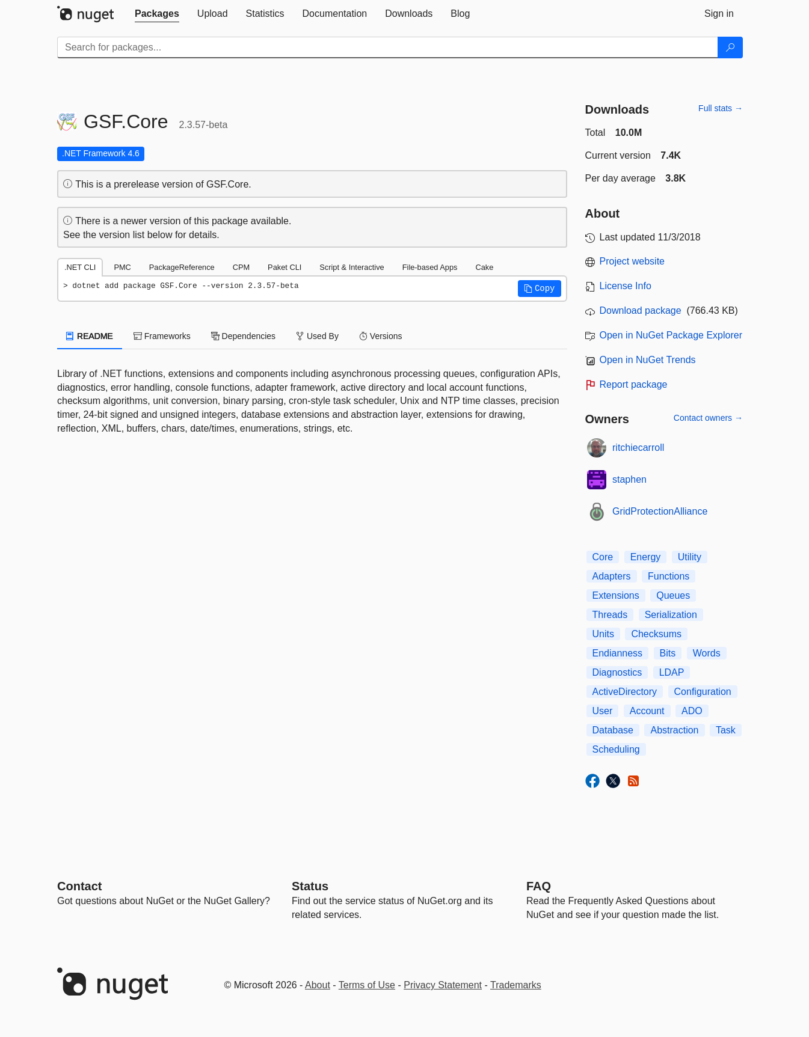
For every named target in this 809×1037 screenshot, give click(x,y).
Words (707, 653)
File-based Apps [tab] (430, 267)
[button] (539, 288)
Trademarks (515, 985)
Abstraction (674, 730)
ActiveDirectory (624, 692)
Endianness (617, 653)
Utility (689, 557)
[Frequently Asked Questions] (538, 886)
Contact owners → (708, 418)
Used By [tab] (317, 336)
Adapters (611, 576)
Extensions (615, 595)
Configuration (702, 692)
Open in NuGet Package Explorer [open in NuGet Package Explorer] (671, 335)
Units (603, 634)
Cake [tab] (484, 267)
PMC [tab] (122, 267)
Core (603, 557)
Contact (79, 886)
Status (310, 886)
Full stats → (720, 108)
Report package (634, 384)
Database (613, 730)
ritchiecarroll (638, 447)
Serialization (671, 615)
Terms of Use (367, 985)
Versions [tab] (380, 336)
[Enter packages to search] (387, 47)
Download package (640, 310)
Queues (673, 595)
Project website (632, 261)
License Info (625, 286)
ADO (692, 711)
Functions (668, 576)
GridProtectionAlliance (659, 511)
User (602, 711)
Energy (645, 557)
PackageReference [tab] (182, 267)
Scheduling (616, 749)
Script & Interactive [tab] (351, 267)
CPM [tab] (241, 267)
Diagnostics (617, 672)
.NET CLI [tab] (80, 267)
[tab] (157, 14)
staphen (629, 479)
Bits (668, 653)
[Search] (730, 47)
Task (726, 730)
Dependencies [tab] (243, 336)
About (317, 985)
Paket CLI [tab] (284, 267)
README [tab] (89, 336)
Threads (610, 615)
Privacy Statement (443, 985)
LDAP (671, 672)
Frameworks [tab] (162, 336)
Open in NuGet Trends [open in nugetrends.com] (648, 360)
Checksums (656, 634)
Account (647, 711)
